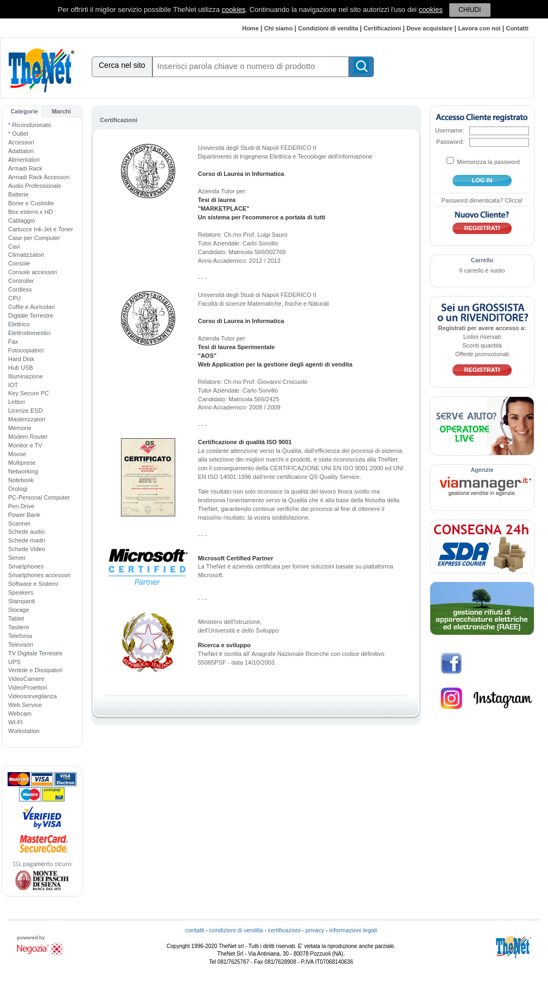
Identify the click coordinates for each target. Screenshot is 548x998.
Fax (13, 341)
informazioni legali (353, 930)
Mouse (17, 454)
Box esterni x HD (30, 212)
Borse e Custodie (31, 203)
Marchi (61, 111)
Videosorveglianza (32, 696)
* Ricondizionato (30, 125)
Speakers (20, 592)
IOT (13, 385)
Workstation (24, 731)
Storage (18, 610)
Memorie (19, 428)
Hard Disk (21, 359)
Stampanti (21, 601)
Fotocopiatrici (25, 350)
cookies (234, 9)
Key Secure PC (28, 393)
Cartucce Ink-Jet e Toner (40, 229)
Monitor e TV (25, 445)
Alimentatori (24, 159)
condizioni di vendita (236, 930)
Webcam (19, 713)
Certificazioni (382, 28)
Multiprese (22, 462)
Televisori (20, 644)
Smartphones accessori (39, 575)
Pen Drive (21, 506)
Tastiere (18, 627)
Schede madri (26, 540)
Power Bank (24, 514)
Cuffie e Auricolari (31, 307)
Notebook (21, 480)
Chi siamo (278, 28)
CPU (14, 298)
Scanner (19, 523)
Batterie (18, 194)
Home (250, 28)
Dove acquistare (429, 28)
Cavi (14, 246)
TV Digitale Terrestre (35, 653)
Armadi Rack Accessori (38, 177)
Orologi (17, 488)
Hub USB (20, 367)
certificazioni (284, 930)
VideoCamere (26, 678)
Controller (21, 280)
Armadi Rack (25, 168)
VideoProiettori (27, 687)
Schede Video (26, 549)
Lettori (16, 402)
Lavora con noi (479, 28)
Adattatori (21, 151)
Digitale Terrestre (30, 315)
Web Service (25, 705)
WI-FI (15, 722)
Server (17, 557)
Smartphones (25, 566)
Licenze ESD (25, 410)
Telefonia (20, 636)
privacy (314, 930)
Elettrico (19, 324)
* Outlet (18, 133)
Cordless (19, 289)
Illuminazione (25, 376)
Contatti (517, 28)
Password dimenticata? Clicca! (482, 200)
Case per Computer (34, 238)
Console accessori (32, 272)
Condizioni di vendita (328, 28)
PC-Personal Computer (39, 497)
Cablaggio (21, 220)
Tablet (16, 618)
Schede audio (26, 531)
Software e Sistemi (33, 583)
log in (482, 180)
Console (19, 263)
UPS (14, 662)
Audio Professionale (34, 185)
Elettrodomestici (29, 333)
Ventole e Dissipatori (35, 670)
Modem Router (28, 436)
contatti (194, 930)
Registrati (482, 228)
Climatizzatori (26, 254)
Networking (23, 471)
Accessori (21, 142)
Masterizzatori (26, 419)
